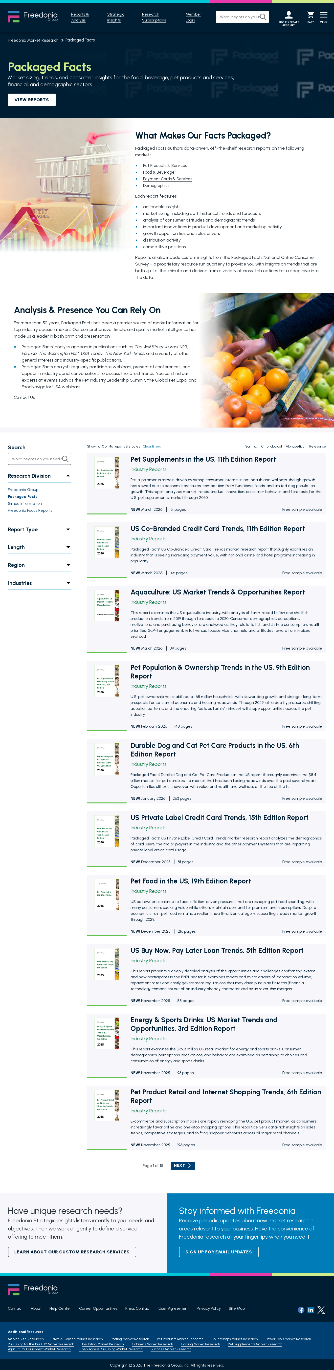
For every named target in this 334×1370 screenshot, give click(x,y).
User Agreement (173, 1308)
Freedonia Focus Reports (30, 510)
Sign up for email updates (218, 1252)
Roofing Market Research (130, 1338)
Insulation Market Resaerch (103, 1343)
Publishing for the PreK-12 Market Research (41, 1343)
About (36, 1308)
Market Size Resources (26, 1338)
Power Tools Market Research (288, 1338)
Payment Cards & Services (169, 179)
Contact (15, 1308)
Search (16, 447)
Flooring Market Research (200, 1343)
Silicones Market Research (171, 1348)
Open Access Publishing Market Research (111, 1348)
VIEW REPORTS (31, 100)
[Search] (257, 17)
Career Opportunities (98, 1308)
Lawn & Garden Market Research (77, 1338)
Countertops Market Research (234, 1338)
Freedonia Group (23, 489)
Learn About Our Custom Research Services (72, 1252)
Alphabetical (295, 447)
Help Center (60, 1308)
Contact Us (25, 397)
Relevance (317, 447)
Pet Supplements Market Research (255, 1343)
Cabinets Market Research (152, 1343)
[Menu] (322, 17)
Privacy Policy (209, 1308)
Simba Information (25, 503)
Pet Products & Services (166, 165)
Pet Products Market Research (180, 1338)
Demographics (157, 185)
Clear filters (152, 447)
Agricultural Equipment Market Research (39, 1348)
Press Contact (138, 1308)
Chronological (271, 447)
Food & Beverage (160, 172)
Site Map (237, 1308)
